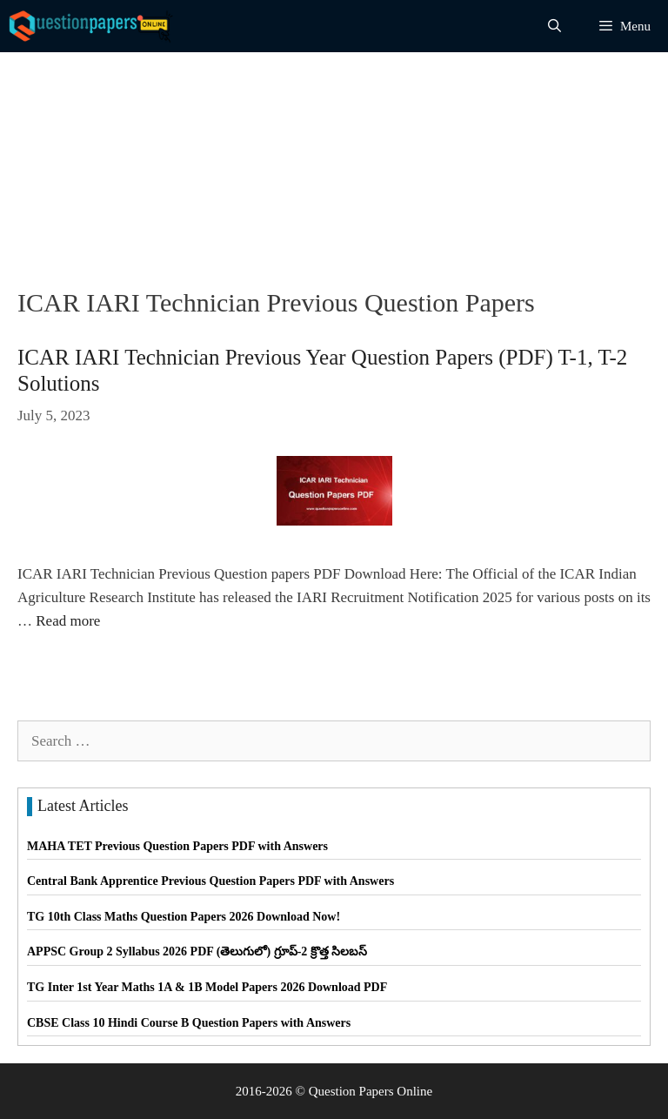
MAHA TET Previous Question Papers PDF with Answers (177, 846)
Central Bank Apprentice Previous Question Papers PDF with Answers (210, 881)
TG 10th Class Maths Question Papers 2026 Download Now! (183, 916)
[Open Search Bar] (554, 26)
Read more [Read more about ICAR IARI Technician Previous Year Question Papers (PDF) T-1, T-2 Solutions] (68, 621)
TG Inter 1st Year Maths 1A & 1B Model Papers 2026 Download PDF (207, 987)
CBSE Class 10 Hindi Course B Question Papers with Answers (189, 1022)
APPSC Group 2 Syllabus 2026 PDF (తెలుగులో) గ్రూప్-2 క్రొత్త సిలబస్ (197, 951)
